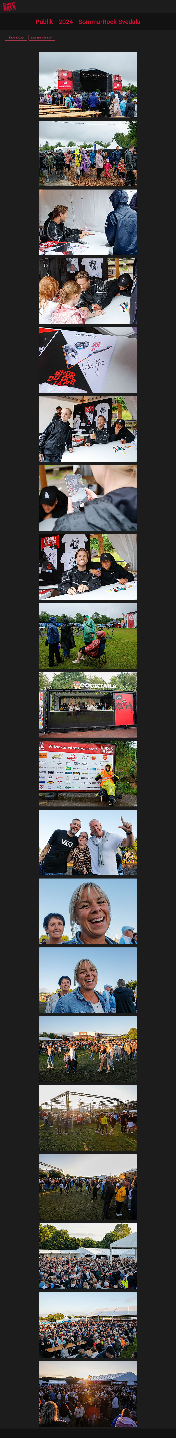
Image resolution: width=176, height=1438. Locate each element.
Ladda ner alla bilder (41, 37)
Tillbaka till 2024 (15, 37)
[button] (171, 5)
